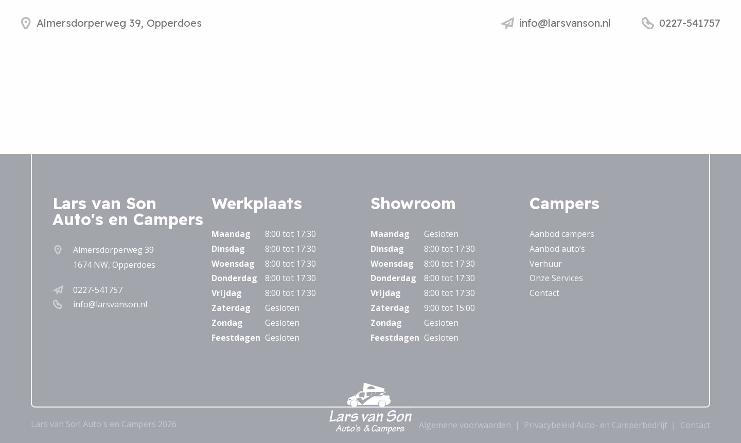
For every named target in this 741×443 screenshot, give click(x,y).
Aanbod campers (562, 233)
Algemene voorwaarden (465, 425)
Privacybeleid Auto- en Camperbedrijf (595, 425)
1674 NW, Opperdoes (114, 264)
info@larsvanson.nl (110, 304)
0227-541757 (97, 290)
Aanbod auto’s (557, 248)
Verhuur (546, 263)
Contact (544, 293)
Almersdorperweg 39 (113, 249)
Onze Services (556, 278)
